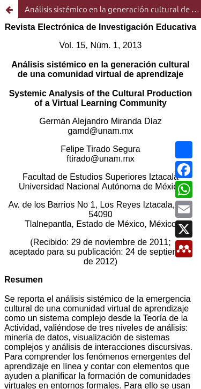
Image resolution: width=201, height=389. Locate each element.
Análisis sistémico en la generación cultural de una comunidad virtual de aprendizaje (113, 8)
